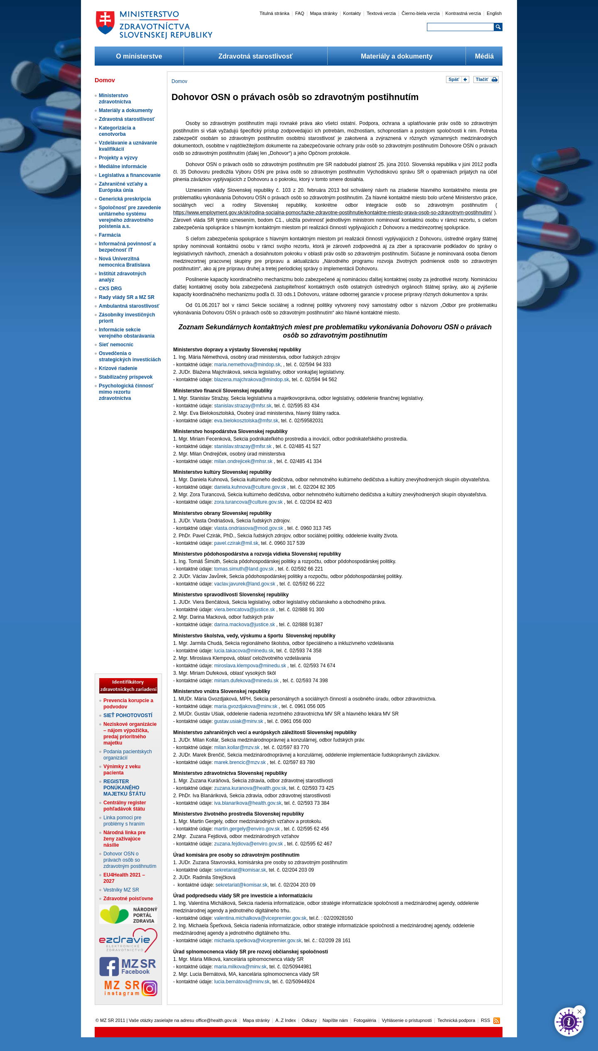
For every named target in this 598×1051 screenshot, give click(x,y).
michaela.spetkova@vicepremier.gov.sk (257, 940)
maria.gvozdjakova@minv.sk (245, 706)
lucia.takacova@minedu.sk (244, 651)
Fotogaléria (365, 1020)
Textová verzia (381, 13)
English (494, 13)
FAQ (299, 13)
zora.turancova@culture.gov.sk (248, 502)
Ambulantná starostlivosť (129, 306)
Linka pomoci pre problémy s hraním (124, 821)
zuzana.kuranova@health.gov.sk (250, 788)
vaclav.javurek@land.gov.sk (244, 584)
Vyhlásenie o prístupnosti (407, 1020)
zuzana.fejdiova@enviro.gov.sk (248, 844)
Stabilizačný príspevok (125, 377)
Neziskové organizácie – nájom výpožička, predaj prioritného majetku (130, 733)
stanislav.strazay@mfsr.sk (243, 406)
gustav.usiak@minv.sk (238, 721)
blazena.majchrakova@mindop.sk (251, 379)
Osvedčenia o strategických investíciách (130, 356)
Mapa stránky (323, 13)
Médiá (484, 56)
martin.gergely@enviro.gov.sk (247, 829)
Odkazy (309, 1020)
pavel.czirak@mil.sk (236, 543)
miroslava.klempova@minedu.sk (250, 666)
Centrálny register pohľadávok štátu (124, 806)
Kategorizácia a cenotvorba (117, 131)
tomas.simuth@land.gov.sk (244, 569)
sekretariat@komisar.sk (240, 870)
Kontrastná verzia (463, 13)
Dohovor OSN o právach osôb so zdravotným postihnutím (129, 860)
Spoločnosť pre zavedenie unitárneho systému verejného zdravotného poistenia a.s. (130, 217)
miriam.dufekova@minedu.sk (246, 681)
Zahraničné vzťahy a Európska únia (123, 187)
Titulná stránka (274, 13)
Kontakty (352, 13)
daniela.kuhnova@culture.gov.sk (250, 487)
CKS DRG (110, 289)
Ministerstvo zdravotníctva (115, 99)
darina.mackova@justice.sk (244, 624)
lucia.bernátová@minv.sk (242, 982)
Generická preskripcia (125, 199)
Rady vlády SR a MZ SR (126, 297)
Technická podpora (456, 1020)
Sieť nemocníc (116, 345)
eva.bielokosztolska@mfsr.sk (246, 421)
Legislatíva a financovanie (130, 175)
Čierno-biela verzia (421, 13)
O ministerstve (139, 56)
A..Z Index (285, 1020)
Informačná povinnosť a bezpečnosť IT (127, 247)
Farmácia (110, 235)
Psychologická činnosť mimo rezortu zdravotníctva (126, 392)
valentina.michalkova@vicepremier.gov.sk (260, 918)
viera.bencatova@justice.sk (244, 609)
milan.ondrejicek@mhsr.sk (243, 461)
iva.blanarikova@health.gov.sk (248, 803)
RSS (485, 1020)
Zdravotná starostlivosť (255, 56)
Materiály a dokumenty (397, 56)
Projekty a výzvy (118, 158)
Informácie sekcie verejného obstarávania (126, 333)
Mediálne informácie (123, 166)
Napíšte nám (335, 1020)
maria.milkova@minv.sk (240, 967)
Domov (179, 81)
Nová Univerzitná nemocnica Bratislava (124, 262)
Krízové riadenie (118, 368)
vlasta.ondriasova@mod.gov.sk (248, 528)
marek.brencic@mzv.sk (240, 762)
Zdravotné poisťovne (128, 899)
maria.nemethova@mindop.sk (247, 364)
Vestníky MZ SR (121, 890)
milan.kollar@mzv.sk (237, 747)
